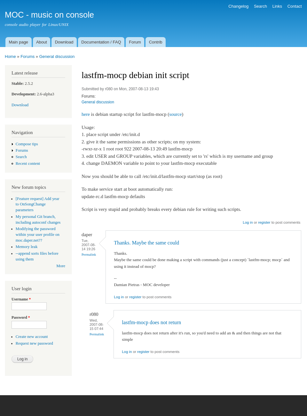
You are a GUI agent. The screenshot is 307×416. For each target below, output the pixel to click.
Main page (18, 42)
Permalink (89, 254)
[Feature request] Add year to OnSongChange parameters (37, 204)
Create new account (32, 336)
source (175, 114)
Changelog (238, 6)
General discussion (57, 56)
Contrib (155, 42)
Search (260, 6)
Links (277, 6)
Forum (135, 42)
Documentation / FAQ (101, 42)
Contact (294, 6)
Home (10, 56)
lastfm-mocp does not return (151, 322)
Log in (248, 222)
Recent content (28, 163)
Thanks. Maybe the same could (146, 243)
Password (21, 317)
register (264, 222)
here (86, 114)
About (41, 42)
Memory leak (27, 246)
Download (64, 42)
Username (21, 299)
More (60, 266)
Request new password (34, 343)
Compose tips (27, 144)
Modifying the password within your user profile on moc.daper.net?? (37, 235)
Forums (27, 56)
